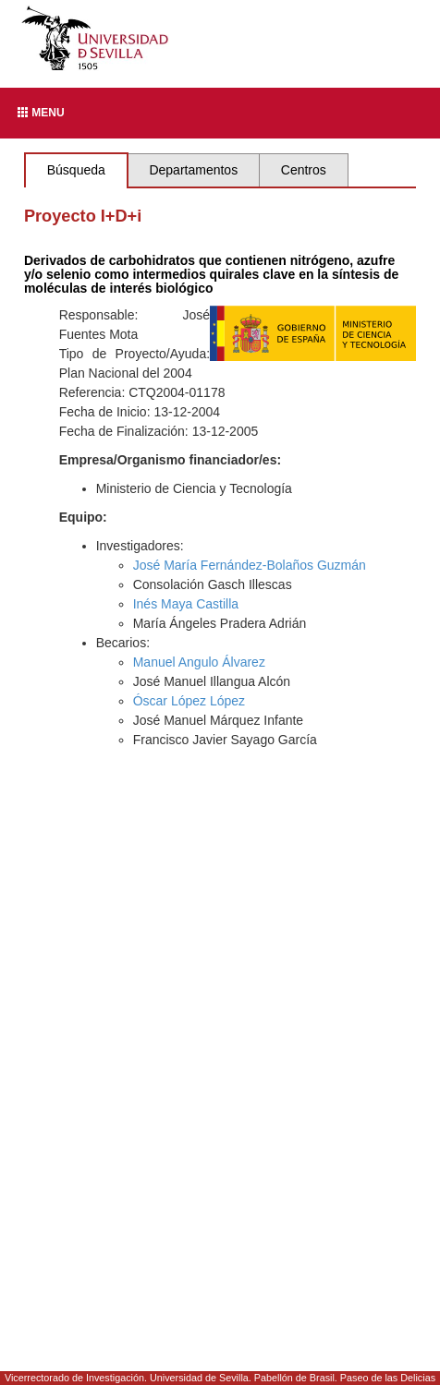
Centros (303, 170)
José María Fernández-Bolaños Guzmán (249, 565)
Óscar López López (189, 700)
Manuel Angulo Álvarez (199, 662)
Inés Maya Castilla (185, 603)
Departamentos (193, 170)
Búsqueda (76, 170)
